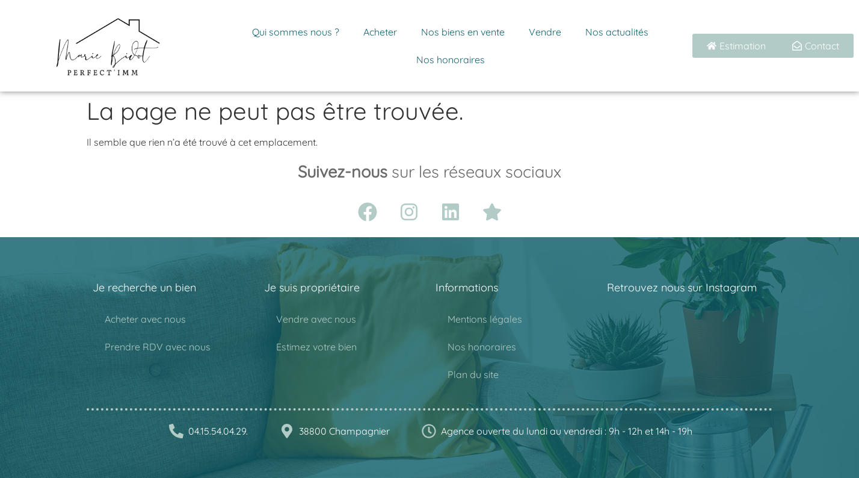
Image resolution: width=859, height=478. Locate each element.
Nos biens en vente (463, 32)
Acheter (380, 32)
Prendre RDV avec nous (158, 347)
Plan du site (473, 374)
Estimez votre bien (316, 347)
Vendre (545, 32)
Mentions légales (485, 319)
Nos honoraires (450, 60)
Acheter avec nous (145, 319)
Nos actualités (616, 32)
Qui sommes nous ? (295, 32)
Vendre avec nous (316, 319)
